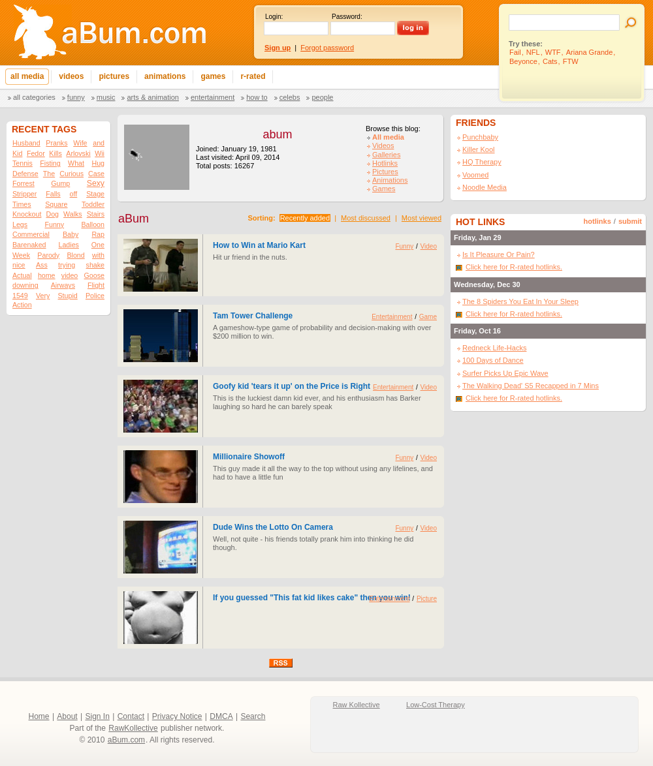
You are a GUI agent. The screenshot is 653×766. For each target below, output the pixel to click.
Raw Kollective (356, 705)
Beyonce (523, 61)
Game (428, 316)
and (98, 143)
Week (21, 255)
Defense (25, 173)
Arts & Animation (152, 97)
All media (388, 137)
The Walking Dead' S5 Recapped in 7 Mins (530, 386)
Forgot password (327, 48)
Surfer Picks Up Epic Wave (505, 373)
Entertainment (212, 97)
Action (22, 305)
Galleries (386, 155)
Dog (52, 214)
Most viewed (421, 218)
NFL (533, 52)
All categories (34, 97)
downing (25, 285)
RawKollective (132, 728)
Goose (94, 275)
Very (43, 295)
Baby (70, 234)
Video (429, 246)
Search (252, 716)
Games (383, 188)
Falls (53, 194)
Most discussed (365, 218)
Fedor (36, 153)
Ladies (68, 245)
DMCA (221, 716)
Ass (42, 265)
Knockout (26, 214)
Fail (515, 52)
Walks (72, 214)
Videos (383, 145)
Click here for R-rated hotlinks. (514, 267)
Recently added (305, 218)
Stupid (68, 295)
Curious (71, 173)
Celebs (289, 97)
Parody (48, 255)
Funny (76, 97)
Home (39, 716)
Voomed (475, 175)
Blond (75, 255)
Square (56, 204)
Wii (99, 153)
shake (95, 265)
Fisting (50, 163)
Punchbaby (480, 137)
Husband (26, 143)
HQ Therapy (482, 162)
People (322, 97)
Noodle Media (484, 187)
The (49, 173)
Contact (131, 716)
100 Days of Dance (493, 360)
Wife (80, 143)
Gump (60, 183)
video (69, 275)
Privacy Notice (177, 716)
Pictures (385, 172)
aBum (133, 218)
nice (18, 265)
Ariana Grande (589, 52)
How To (256, 97)
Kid (17, 153)
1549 (20, 295)
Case (96, 173)
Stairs (95, 214)
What (76, 163)
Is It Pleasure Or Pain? (498, 254)
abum (277, 134)
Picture (427, 598)
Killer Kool (478, 149)
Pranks (56, 143)
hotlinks (597, 221)
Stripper (24, 194)
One (97, 245)
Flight (96, 285)
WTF (553, 52)
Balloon (92, 224)
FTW (571, 61)
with (98, 255)
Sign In (98, 716)
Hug (97, 163)
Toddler (93, 204)
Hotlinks (385, 163)
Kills (55, 153)
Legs (19, 224)
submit (630, 221)
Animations (389, 180)
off (74, 194)
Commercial (31, 234)
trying (66, 265)
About (67, 716)
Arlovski (78, 153)
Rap (97, 234)
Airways (63, 285)
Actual (22, 275)
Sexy (95, 183)
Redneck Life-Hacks (494, 348)
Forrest (23, 183)
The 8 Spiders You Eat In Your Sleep (520, 301)
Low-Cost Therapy (435, 705)
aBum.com (126, 739)
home (47, 275)
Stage (95, 194)
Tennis (22, 163)
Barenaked (29, 245)
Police (95, 295)
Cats (550, 61)
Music (106, 97)
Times (21, 204)
